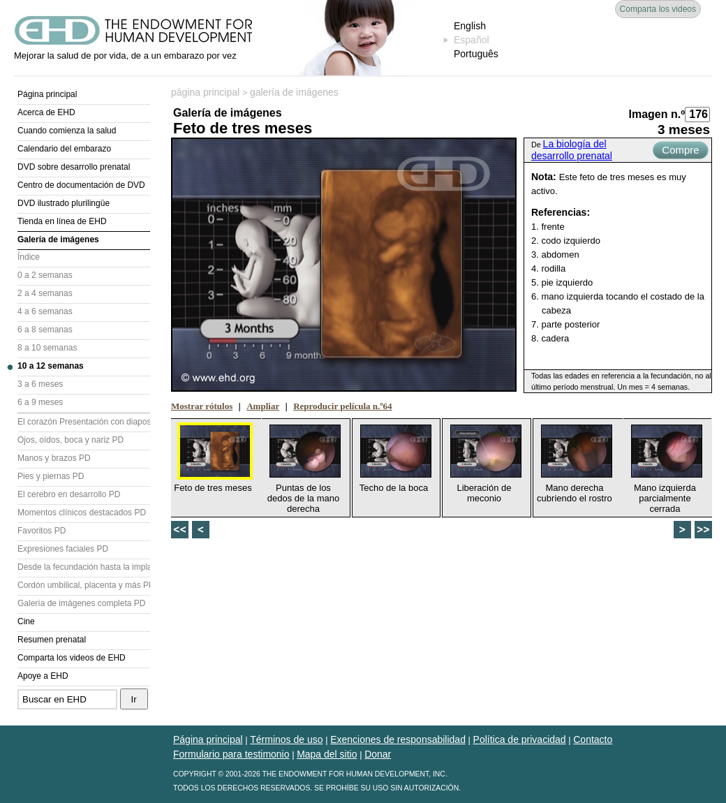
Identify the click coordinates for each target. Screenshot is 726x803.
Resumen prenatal (51, 639)
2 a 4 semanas (45, 293)
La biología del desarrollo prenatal (571, 149)
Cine (26, 621)
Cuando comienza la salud (66, 130)
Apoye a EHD (42, 676)
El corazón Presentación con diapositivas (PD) (83, 422)
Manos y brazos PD (54, 458)
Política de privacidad (519, 739)
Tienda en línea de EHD (62, 221)
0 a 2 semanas (45, 275)
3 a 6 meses (40, 384)
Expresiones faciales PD (62, 549)
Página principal (47, 94)
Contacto (592, 739)
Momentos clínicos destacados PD (81, 512)
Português (476, 53)
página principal (205, 92)
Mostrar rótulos (201, 406)
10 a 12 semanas (50, 366)
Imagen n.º (656, 114)
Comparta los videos (658, 9)
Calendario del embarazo (64, 149)
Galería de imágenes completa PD (81, 603)
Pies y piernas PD (50, 476)
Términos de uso (286, 739)
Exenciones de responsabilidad (398, 739)
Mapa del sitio (327, 754)
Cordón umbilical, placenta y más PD (83, 585)
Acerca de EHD (46, 112)
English (470, 25)
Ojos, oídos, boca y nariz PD (70, 440)
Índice (28, 257)
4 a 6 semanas (45, 311)
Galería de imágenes (58, 239)
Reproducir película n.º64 (342, 406)
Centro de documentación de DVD (81, 185)
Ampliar (262, 406)
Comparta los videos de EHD (71, 658)
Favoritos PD (41, 531)
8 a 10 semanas (47, 348)
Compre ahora (680, 151)
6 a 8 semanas (45, 329)
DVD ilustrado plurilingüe (63, 203)
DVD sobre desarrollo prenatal (73, 167)
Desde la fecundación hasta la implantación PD (83, 567)
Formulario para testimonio (231, 754)
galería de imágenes (294, 92)
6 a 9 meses (40, 402)
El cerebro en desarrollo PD (68, 494)
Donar (377, 754)
